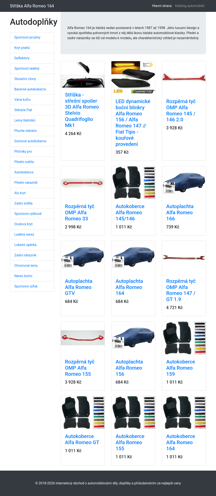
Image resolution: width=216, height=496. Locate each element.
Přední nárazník (26, 183)
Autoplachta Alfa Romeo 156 (129, 368)
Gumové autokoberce (30, 141)
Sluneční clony (25, 79)
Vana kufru (22, 100)
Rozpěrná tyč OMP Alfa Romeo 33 (79, 212)
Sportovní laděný (26, 68)
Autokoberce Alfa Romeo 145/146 (130, 212)
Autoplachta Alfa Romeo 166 (180, 212)
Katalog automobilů (189, 6)
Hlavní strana (162, 5)
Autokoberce (23, 172)
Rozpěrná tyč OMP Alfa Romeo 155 (79, 368)
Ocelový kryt (23, 224)
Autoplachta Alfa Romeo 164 (129, 287)
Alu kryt (20, 193)
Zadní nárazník (25, 255)
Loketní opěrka (25, 245)
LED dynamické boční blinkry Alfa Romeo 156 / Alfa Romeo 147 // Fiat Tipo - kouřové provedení (133, 122)
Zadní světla (23, 203)
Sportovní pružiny (27, 37)
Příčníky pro (23, 151)
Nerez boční (23, 276)
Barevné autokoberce (30, 89)
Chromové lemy (26, 266)
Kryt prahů (22, 48)
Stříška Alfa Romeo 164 (32, 5)
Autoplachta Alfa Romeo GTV (78, 287)
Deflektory (22, 58)
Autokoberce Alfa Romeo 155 (130, 442)
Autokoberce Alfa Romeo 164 (180, 442)
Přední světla (24, 162)
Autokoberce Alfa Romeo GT (82, 439)
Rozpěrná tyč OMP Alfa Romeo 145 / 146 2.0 (181, 110)
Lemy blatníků (24, 120)
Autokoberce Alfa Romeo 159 (180, 368)
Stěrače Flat (23, 110)
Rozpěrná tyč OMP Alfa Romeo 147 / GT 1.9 (181, 290)
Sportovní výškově (28, 214)
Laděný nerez (24, 234)
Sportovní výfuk (26, 286)
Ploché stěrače (25, 131)
